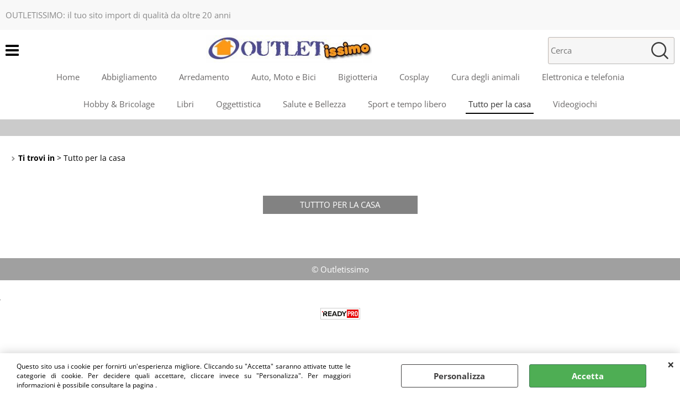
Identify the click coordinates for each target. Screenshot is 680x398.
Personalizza (459, 375)
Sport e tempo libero (407, 103)
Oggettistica (238, 103)
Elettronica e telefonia (583, 76)
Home (68, 76)
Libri (185, 103)
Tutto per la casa (499, 103)
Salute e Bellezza (314, 103)
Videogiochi (575, 103)
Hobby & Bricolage (119, 103)
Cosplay (414, 76)
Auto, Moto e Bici (283, 76)
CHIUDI (670, 364)
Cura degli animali (485, 76)
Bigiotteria (357, 76)
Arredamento (204, 76)
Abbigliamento (129, 76)
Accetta (588, 375)
